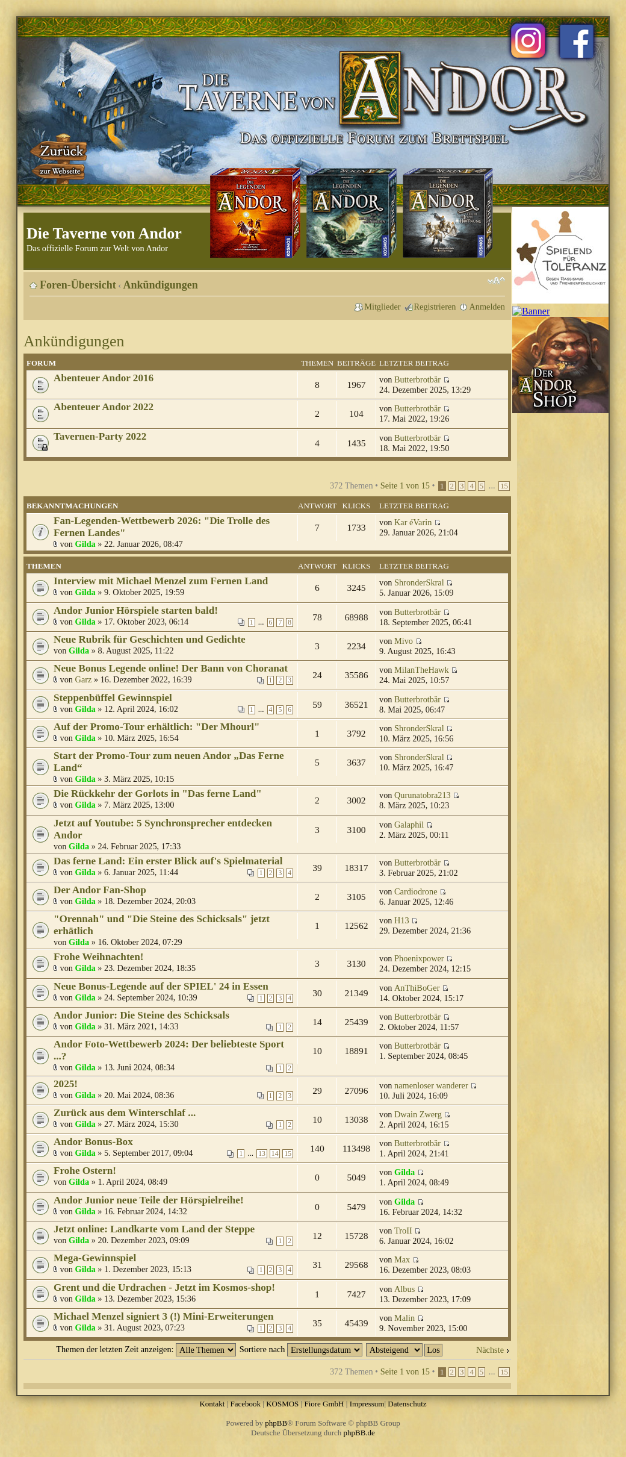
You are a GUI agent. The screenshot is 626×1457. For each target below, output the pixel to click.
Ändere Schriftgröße (496, 280)
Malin (404, 1318)
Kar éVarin (413, 522)
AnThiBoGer (416, 988)
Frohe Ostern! (85, 1170)
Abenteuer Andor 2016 (103, 378)
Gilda (85, 544)
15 (504, 486)
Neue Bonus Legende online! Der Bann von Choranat (171, 668)
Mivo (403, 641)
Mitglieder (382, 306)
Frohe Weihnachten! (99, 956)
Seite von (405, 485)
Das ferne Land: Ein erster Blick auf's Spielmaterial (168, 861)
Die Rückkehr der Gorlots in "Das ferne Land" (158, 793)
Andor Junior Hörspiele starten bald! (136, 610)
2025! (66, 1084)
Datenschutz (407, 1403)
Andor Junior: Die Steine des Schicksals (141, 1015)
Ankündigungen (160, 285)
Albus (404, 1289)
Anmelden (487, 306)
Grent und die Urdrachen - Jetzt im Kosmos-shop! (164, 1287)
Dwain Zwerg (418, 1114)
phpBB (276, 1422)
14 (275, 1154)
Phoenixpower (419, 958)
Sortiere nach (301, 1349)
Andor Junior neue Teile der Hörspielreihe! (149, 1200)
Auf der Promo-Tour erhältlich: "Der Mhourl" (157, 726)
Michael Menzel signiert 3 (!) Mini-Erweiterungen (163, 1316)
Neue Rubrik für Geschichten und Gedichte (150, 639)
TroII (403, 1230)
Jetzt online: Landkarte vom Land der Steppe (154, 1229)
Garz (83, 679)
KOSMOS (282, 1403)
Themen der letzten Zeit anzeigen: (146, 1349)
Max (402, 1259)
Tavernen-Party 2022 (100, 436)
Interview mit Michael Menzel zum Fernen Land (161, 581)
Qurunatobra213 (422, 795)
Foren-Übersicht (78, 285)
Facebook (245, 1403)
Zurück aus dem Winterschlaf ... (125, 1112)
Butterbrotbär (417, 379)
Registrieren (435, 306)
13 (261, 1154)
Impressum (367, 1403)
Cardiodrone (415, 891)
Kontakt (212, 1403)
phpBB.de (359, 1432)
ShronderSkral (419, 582)
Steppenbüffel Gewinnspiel (113, 698)
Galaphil (409, 824)
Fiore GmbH (324, 1403)
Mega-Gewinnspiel (95, 1258)
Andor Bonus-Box (93, 1141)
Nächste (490, 1350)
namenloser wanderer (431, 1085)
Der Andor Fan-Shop (100, 890)
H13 (401, 920)
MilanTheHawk (421, 670)
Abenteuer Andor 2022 (103, 407)
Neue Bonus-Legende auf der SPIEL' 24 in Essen (161, 986)
